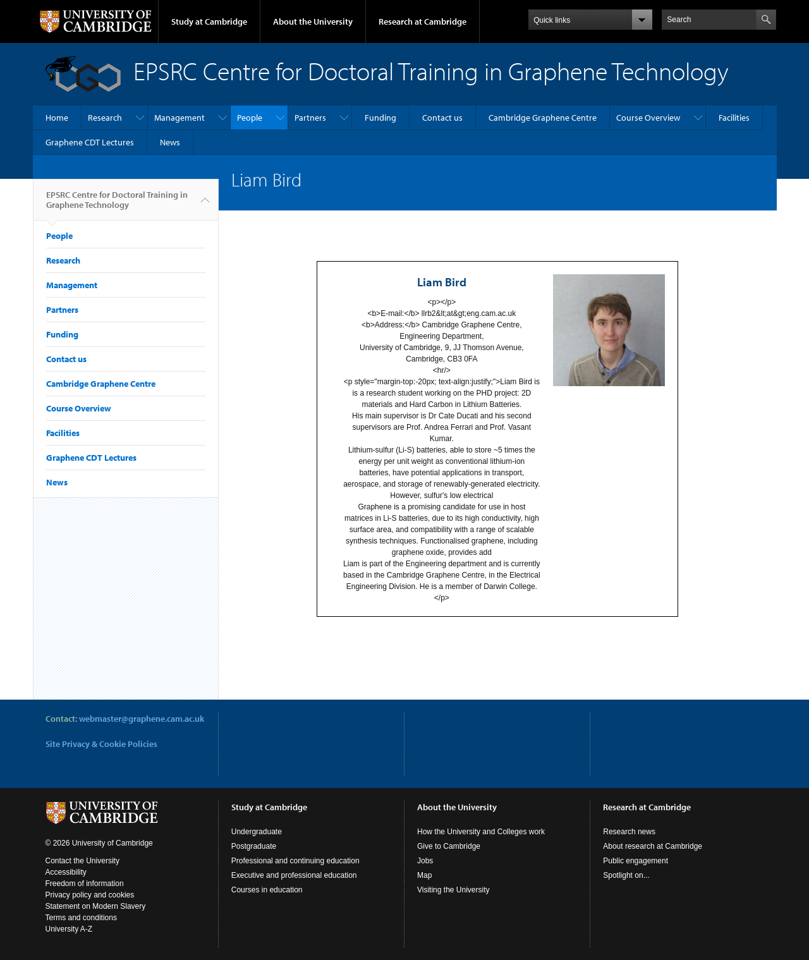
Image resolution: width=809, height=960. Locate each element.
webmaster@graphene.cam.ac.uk (141, 718)
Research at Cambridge (422, 21)
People (249, 117)
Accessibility (66, 872)
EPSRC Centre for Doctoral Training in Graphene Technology (117, 205)
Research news (629, 831)
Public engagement (635, 860)
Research (105, 117)
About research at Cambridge (652, 846)
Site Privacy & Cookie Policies (101, 744)
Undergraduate (256, 831)
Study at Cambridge (209, 21)
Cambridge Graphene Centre (543, 117)
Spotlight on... (626, 875)
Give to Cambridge (448, 846)
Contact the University (82, 860)
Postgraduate (253, 846)
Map (424, 875)
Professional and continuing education (295, 860)
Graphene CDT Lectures (90, 142)
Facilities (734, 117)
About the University (313, 21)
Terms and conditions (81, 917)
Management (179, 117)
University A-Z (69, 929)
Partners (310, 117)
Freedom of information (85, 883)
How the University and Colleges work (481, 831)
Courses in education (267, 889)
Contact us (442, 117)
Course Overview (648, 117)
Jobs (425, 860)
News (170, 142)
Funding (380, 117)
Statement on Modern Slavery (96, 906)
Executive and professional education (294, 875)
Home (57, 117)
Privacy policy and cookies (90, 894)
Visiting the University (453, 889)
